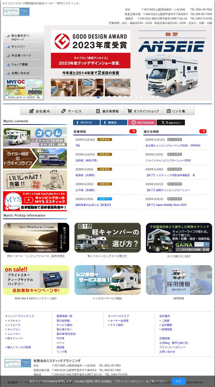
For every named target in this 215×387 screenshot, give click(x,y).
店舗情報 (164, 338)
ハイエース (13, 325)
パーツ (60, 342)
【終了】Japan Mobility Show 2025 (166, 204)
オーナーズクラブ (118, 316)
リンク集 (62, 351)
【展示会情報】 (174, 139)
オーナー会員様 (119, 320)
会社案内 (164, 316)
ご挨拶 (165, 320)
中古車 (60, 338)
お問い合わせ (167, 351)
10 (147, 97)
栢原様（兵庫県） (86, 175)
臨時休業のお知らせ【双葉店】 (94, 204)
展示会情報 (63, 320)
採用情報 (167, 329)
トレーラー (13, 333)
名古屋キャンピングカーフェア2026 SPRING (173, 145)
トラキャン (13, 320)
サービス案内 (64, 325)
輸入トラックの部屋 (19, 347)
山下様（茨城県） (86, 190)
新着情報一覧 (64, 316)
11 (152, 97)
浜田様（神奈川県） (87, 160)
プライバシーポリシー (129, 381)
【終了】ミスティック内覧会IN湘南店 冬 (170, 175)
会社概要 (167, 325)
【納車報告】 (104, 139)
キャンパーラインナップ (19, 316)
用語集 (60, 347)
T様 (78, 145)
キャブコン (13, 329)
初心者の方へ (64, 329)
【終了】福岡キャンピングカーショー (168, 190)
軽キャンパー (15, 338)
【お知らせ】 (104, 198)
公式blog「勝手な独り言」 (175, 342)
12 (158, 97)
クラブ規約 (116, 325)
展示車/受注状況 (66, 333)
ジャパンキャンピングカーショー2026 (168, 160)
